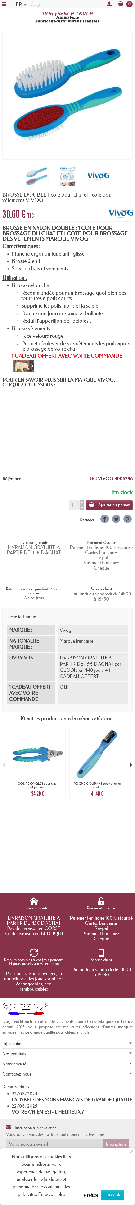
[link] (104, 519)
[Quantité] (74, 505)
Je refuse (90, 1195)
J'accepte (112, 1194)
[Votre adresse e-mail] (54, 1144)
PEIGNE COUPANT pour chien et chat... (97, 785)
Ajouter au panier (109, 505)
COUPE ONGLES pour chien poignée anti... (38, 785)
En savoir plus (51, 1194)
